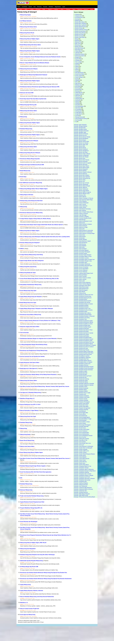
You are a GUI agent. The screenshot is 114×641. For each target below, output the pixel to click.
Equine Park (78, 58)
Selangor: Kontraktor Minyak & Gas (83, 261)
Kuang (77, 78)
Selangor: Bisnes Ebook (80, 147)
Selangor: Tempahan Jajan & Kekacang (84, 469)
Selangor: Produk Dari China (81, 405)
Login (63, 6)
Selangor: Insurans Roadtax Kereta (82, 218)
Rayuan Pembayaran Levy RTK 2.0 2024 (30, 404)
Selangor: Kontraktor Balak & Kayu (83, 256)
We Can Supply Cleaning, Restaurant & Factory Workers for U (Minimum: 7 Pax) (40, 320)
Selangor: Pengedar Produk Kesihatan (83, 369)
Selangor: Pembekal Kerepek (81, 305)
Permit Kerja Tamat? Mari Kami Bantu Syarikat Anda (33, 99)
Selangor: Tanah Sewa (79, 463)
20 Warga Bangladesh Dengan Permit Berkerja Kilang (33, 344)
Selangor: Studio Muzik (80, 455)
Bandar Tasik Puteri (80, 37)
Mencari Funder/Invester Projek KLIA (29, 608)
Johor (62, 9)
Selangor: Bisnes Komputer (81, 161)
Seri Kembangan (79, 106)
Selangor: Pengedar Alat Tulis (81, 359)
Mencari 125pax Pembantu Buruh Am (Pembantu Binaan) (34, 62)
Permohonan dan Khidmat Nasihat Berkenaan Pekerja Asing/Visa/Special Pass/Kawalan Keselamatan (46, 578)
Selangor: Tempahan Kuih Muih (82, 477)
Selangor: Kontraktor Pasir (80, 262)
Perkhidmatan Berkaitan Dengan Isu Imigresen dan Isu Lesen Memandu (38, 338)
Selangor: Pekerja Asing (80, 293)
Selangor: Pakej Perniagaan (81, 290)
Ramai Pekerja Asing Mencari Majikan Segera (31, 452)
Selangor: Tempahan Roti (80, 481)
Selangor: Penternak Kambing (81, 379)
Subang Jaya (78, 111)
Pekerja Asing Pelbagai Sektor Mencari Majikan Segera (34, 188)
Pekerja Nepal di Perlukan (26, 194)
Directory (39, 6)
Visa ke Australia (24, 332)
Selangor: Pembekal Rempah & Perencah (84, 316)
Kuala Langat (78, 75)
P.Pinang (38, 9)
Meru (76, 81)
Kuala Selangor (79, 77)
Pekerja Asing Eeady (25, 434)
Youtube (45, 6)
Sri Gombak (78, 109)
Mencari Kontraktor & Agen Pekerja (29, 410)
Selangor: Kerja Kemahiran (80, 242)
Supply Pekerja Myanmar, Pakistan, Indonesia (31, 590)
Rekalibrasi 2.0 (24, 602)
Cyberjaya (77, 52)
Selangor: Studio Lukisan (80, 452)
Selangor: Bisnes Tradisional (81, 189)
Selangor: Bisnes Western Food (81, 193)
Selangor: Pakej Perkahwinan (81, 288)
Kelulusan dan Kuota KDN (26, 92)
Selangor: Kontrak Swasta (80, 253)
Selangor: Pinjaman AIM (80, 394)
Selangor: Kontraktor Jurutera (81, 258)
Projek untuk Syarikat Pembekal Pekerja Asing (31, 496)
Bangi (76, 39)
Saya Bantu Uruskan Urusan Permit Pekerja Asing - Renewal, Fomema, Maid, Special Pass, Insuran (44, 386)
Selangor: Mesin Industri (80, 279)
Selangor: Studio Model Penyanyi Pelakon (84, 454)
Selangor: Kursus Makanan (80, 270)
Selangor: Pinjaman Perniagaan (82, 402)
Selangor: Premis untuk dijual (81, 403)
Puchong (77, 88)
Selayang (77, 97)
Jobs (34, 6)
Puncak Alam (78, 89)
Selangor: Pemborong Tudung (81, 350)
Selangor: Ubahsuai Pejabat (81, 483)
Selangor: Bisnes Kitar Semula (81, 160)
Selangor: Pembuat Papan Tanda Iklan (83, 351)
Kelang (77, 69)
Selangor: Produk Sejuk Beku (81, 406)
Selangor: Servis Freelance (80, 431)
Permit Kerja (23, 176)
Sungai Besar (78, 112)
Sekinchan (77, 95)
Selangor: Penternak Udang (81, 382)
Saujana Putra (78, 94)
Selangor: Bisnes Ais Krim (80, 135)
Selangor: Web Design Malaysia (82, 494)
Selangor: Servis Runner (80, 437)
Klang (76, 71)
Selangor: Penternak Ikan (80, 377)
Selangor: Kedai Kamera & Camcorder (83, 230)
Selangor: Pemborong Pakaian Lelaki (83, 340)
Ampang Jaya (78, 16)
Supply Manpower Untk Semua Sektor (29, 362)
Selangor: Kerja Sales (79, 247)
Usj (76, 121)
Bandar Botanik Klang (80, 26)
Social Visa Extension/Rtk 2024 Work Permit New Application (35, 472)
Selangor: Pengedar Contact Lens (82, 363)
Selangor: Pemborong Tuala (81, 348)
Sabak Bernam (78, 92)
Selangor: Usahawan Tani (80, 490)
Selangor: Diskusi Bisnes (80, 196)
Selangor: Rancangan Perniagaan (82, 425)
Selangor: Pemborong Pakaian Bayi (82, 337)
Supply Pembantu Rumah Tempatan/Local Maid (32, 502)
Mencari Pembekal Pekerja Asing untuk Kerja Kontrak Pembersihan (37, 596)
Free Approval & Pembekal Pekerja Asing (30, 392)
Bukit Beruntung (79, 48)
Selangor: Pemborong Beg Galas (82, 325)
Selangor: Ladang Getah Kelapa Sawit (83, 273)
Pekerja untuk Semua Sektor (27, 446)
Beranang (77, 45)
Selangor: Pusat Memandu (80, 415)
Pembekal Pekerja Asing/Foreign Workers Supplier (33, 466)
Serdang (77, 103)
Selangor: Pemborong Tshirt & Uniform (84, 346)
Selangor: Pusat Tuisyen (80, 423)
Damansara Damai (79, 54)
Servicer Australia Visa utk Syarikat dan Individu (32, 356)
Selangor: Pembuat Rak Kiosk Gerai (83, 354)
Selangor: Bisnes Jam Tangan (81, 156)
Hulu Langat (78, 62)
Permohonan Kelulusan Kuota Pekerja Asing (31, 212)
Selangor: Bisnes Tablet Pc (80, 187)
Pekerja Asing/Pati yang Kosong (28, 266)
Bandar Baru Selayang (80, 23)
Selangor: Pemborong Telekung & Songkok (85, 345)
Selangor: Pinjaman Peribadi (81, 400)
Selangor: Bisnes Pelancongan (81, 167)
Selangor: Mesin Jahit (79, 281)
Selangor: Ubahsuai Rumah (81, 484)
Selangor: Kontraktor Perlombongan (83, 265)
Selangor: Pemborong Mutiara (81, 336)
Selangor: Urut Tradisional (80, 486)
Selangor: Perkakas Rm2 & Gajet (82, 392)
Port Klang (77, 86)
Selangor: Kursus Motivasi (80, 271)
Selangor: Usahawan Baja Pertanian (83, 487)
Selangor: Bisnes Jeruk (79, 158)
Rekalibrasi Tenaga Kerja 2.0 (27, 398)
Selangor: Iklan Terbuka (80, 210)
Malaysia (77, 80)
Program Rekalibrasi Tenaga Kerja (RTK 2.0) (31, 508)
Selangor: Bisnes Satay (79, 179)
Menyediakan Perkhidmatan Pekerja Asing (30, 284)
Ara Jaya (77, 19)
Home (18, 6)
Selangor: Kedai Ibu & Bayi (80, 227)
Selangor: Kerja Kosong (80, 244)
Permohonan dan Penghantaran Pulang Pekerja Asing (33, 350)
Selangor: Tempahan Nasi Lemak (82, 480)
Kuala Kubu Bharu (79, 74)
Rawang (77, 91)
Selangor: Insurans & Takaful (81, 216)
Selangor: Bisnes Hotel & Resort (82, 153)
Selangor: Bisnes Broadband (81, 138)
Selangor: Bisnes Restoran (80, 173)
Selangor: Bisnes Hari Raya (80, 152)
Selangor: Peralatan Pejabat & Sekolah (83, 385)
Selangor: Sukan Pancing (80, 461)
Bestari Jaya (78, 46)
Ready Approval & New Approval (28, 368)
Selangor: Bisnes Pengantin (81, 169)
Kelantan (80, 9)
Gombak (77, 60)
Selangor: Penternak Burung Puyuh (82, 376)
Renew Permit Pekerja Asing (27, 440)
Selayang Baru (78, 98)
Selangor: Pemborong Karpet (81, 331)
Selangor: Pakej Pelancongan (81, 287)
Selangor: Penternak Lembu (81, 380)
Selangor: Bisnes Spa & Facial (81, 183)
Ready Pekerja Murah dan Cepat (28, 302)
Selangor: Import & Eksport (81, 213)
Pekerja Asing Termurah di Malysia (28, 69)
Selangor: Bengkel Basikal (80, 126)
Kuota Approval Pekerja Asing (27, 614)
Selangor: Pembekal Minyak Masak (82, 314)
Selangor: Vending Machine (81, 492)
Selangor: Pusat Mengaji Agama (82, 417)
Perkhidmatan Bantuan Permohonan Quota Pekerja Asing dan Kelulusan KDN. (40, 86)
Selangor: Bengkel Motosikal (81, 130)
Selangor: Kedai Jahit (79, 229)
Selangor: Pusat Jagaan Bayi (81, 412)
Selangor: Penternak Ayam (80, 374)
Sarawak (86, 9)
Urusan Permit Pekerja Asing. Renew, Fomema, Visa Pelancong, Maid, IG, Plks (39, 278)
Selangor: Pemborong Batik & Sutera (83, 323)
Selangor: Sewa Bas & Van (80, 440)
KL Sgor (20, 9)
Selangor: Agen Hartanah (80, 124)
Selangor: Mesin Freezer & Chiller (82, 277)
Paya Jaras (77, 83)
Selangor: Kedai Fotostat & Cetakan (83, 224)
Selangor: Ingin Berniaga (80, 215)
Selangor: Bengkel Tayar (80, 132)
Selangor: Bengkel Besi (80, 127)
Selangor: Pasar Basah (79, 291)
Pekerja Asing (23, 116)
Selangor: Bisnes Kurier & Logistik (82, 163)
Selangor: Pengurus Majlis (80, 371)
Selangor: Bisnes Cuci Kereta (81, 143)
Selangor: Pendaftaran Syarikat (81, 356)
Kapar (76, 68)
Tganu (73, 9)
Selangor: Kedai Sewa (79, 235)
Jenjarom (77, 63)
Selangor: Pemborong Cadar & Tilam (83, 330)
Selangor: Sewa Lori (79, 444)
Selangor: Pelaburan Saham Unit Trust (83, 294)
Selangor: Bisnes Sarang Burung (82, 178)
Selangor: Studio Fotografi (80, 449)
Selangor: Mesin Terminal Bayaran (82, 284)
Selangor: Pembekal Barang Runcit (82, 297)
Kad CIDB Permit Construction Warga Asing (31, 182)
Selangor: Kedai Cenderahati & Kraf (83, 221)
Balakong (77, 20)
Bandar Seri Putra (79, 34)
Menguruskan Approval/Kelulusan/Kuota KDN (32, 164)
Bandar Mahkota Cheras (81, 29)
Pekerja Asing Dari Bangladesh (28, 548)
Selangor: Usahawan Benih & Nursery (83, 489)
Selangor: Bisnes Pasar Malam (81, 166)
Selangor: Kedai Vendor (80, 236)
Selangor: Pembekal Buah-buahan (82, 300)
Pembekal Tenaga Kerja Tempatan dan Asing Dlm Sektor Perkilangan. (37, 554)
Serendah (77, 104)
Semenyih (77, 100)
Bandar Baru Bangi (79, 22)
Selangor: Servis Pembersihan (81, 434)
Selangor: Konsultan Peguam (81, 250)
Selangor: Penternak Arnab (80, 372)
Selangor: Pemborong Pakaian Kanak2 (83, 339)
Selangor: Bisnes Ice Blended (81, 155)
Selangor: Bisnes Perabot (80, 170)
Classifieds (24, 6)
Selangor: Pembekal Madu (80, 311)
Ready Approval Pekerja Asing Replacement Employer (33, 74)
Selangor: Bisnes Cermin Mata (81, 141)
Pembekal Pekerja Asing (26, 128)
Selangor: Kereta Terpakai (80, 239)
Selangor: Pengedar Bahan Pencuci (82, 360)
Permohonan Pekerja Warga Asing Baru (30, 158)
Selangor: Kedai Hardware (80, 225)
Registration (58, 6)
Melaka (56, 9)
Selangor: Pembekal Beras (80, 299)
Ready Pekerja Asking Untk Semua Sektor (30, 45)
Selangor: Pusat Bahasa (80, 411)
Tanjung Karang (79, 117)
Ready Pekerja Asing (25, 170)
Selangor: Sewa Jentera (80, 441)
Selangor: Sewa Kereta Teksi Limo (82, 443)
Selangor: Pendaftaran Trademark (82, 357)
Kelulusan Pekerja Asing (26, 490)
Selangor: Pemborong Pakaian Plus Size (84, 342)
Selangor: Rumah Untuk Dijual (81, 429)
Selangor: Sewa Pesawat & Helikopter (83, 446)
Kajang (77, 66)
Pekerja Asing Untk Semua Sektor (28, 110)
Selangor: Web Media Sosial (81, 495)
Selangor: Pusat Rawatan (80, 420)
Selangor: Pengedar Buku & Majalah (83, 362)
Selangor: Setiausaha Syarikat (81, 438)
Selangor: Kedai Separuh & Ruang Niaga (84, 233)
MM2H (21, 248)
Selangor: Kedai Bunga (79, 219)
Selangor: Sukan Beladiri (80, 457)
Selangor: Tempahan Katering (81, 472)
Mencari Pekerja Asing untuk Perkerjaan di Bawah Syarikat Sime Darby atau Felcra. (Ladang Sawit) (45, 236)
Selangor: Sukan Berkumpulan (81, 458)
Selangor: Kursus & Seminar (81, 267)
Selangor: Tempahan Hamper (81, 467)
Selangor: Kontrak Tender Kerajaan (82, 255)
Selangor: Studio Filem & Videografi (83, 448)
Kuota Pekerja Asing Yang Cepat (28, 290)
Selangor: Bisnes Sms (79, 181)
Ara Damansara (79, 17)
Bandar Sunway (79, 35)
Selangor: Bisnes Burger (80, 140)
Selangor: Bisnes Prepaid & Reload (82, 172)
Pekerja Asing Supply (25, 15)
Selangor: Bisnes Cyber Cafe (81, 144)
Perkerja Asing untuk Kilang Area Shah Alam (31, 200)
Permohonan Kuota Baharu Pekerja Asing (30, 314)
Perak (43, 9)
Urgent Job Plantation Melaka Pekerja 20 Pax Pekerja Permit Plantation (38, 374)
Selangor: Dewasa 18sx (80, 195)
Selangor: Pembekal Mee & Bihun (82, 313)
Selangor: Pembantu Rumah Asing (82, 296)
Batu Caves (78, 43)
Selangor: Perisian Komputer (81, 388)
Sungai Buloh (78, 114)
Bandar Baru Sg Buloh (80, 25)
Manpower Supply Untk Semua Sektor (29, 326)
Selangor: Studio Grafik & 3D (81, 451)
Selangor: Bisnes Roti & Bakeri (81, 175)
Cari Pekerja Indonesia (25, 21)
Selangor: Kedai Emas (79, 222)
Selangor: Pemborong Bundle (81, 328)
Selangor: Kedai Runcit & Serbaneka (83, 232)
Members (51, 6)
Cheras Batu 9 (78, 51)
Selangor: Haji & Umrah (80, 204)
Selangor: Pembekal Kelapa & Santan (83, 304)
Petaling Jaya (78, 85)
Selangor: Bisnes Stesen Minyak (82, 186)
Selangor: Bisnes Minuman (80, 164)
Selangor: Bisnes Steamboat (81, 184)
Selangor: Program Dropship (81, 409)
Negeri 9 (50, 9)
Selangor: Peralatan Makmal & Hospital (84, 383)
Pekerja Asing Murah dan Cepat (28, 416)
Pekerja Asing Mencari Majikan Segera (29, 39)
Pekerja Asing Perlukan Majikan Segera (30, 51)
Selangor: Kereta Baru (79, 238)
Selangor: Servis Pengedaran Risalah (83, 435)
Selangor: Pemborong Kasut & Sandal (83, 333)
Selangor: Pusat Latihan (80, 414)
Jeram (76, 65)
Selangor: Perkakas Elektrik (81, 391)
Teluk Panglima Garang (81, 118)
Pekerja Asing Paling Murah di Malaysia (30, 152)
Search (30, 6)
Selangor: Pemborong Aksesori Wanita (83, 322)
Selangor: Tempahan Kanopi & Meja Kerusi (85, 471)
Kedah (32, 9)
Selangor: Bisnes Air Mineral (81, 133)
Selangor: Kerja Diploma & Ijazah (82, 241)
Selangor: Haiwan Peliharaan (81, 202)
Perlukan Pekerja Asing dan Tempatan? (30, 242)
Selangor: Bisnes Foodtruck (81, 149)
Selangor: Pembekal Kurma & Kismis (83, 310)
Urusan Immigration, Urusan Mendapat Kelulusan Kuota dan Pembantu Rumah (40, 57)
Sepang (77, 101)
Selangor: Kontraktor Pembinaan (82, 264)
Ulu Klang (77, 120)
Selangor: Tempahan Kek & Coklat (82, 474)
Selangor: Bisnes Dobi (79, 146)
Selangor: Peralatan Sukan (80, 386)
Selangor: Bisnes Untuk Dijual (81, 190)
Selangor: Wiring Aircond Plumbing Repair (84, 497)
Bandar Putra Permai (80, 32)
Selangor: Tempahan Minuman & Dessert (84, 478)
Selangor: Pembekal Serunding (82, 317)
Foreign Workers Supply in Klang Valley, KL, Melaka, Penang (35, 218)
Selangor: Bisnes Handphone (81, 150)
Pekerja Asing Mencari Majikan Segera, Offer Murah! (33, 542)
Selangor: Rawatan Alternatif (81, 426)
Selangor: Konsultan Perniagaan (82, 251)
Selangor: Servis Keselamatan (81, 432)
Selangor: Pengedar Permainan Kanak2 (84, 366)
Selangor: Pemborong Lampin (81, 334)
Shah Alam (78, 107)
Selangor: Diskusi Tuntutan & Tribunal (83, 198)
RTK (21, 478)
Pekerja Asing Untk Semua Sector (28, 27)
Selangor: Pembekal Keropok (81, 307)
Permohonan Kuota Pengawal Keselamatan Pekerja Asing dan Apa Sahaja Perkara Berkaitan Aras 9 (45, 535)
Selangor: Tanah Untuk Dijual (81, 464)
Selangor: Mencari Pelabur (80, 274)
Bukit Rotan (78, 49)
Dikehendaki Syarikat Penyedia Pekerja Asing (31, 560)
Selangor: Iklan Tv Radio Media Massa (83, 212)
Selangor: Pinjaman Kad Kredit (81, 397)
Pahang (68, 9)
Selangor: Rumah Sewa (80, 428)
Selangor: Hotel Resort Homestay (82, 209)
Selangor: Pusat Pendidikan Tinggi (82, 418)
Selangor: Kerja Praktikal (80, 245)
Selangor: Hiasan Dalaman (80, 206)
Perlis (26, 9)
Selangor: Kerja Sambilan (80, 248)
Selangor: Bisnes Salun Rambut (82, 176)
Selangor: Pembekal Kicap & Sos (82, 308)
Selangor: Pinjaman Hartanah (81, 395)
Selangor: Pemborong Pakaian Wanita (83, 343)
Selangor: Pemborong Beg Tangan (82, 327)
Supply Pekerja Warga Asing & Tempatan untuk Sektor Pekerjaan (36, 308)
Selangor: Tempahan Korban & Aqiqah (83, 475)
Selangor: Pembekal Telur (80, 319)
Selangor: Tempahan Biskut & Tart (82, 466)
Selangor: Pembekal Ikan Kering (82, 302)
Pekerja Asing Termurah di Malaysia (29, 140)
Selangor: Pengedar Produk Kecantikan (83, 368)
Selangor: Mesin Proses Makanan (82, 282)
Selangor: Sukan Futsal (80, 460)
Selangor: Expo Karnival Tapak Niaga (83, 199)
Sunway (77, 115)
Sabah (91, 9)
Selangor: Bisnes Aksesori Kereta (82, 137)
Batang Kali (78, 42)
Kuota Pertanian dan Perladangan (28, 521)
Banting (77, 40)
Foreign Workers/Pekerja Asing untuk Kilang (31, 254)
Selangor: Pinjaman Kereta (80, 398)
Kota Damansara (79, 72)
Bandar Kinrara (79, 28)
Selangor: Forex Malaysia (80, 201)
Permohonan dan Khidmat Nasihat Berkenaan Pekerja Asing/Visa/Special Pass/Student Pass (43, 572)
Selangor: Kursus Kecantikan (81, 268)
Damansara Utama (79, 55)
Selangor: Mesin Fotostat (80, 276)
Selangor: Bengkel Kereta (80, 129)
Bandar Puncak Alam (80, 31)
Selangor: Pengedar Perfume (81, 365)
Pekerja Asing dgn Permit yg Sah (28, 104)
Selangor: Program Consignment (82, 408)
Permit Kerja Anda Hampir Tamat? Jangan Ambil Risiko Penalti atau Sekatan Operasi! (41, 224)
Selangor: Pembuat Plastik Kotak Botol (83, 353)
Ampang (77, 14)
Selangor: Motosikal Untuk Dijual (82, 285)
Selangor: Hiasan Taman (80, 207)
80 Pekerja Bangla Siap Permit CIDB (29, 566)
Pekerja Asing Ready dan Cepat (28, 272)
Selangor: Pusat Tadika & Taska (82, 421)
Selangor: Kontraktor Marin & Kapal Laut (84, 259)
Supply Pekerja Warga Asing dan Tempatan (31, 296)
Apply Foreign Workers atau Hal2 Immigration (32, 260)
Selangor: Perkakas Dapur (80, 389)
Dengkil (77, 57)
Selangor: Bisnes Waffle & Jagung (82, 192)
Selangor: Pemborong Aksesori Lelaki (83, 320)
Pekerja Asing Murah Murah (27, 33)
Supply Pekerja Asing (25, 584)
